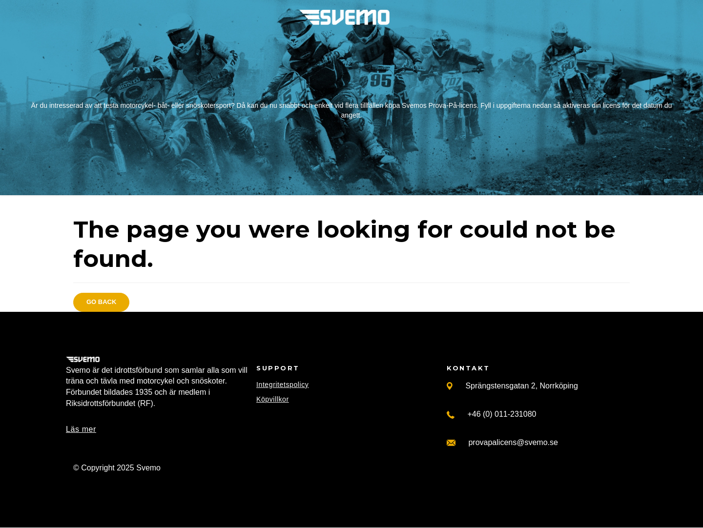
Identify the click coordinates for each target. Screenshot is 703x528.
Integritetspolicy (282, 384)
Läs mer (81, 429)
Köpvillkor (272, 399)
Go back (101, 301)
